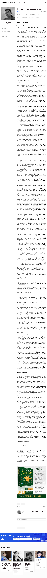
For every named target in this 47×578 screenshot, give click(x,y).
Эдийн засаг (26, 2)
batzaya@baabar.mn (6, 31)
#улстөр (15, 570)
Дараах (44, 506)
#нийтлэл (26, 569)
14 (45, 11)
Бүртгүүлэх (36, 538)
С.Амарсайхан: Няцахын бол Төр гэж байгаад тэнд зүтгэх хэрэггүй (6, 565)
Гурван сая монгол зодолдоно (39, 561)
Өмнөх (18, 506)
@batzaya (8, 23)
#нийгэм (26, 567)
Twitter (4, 28)
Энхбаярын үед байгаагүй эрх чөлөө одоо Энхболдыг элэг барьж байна (17, 565)
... (36, 2)
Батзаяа (18, 11)
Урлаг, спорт (32, 2)
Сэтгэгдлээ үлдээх (20, 527)
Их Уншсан (4, 36)
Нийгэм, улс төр (19, 2)
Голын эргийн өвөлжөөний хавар (28, 564)
